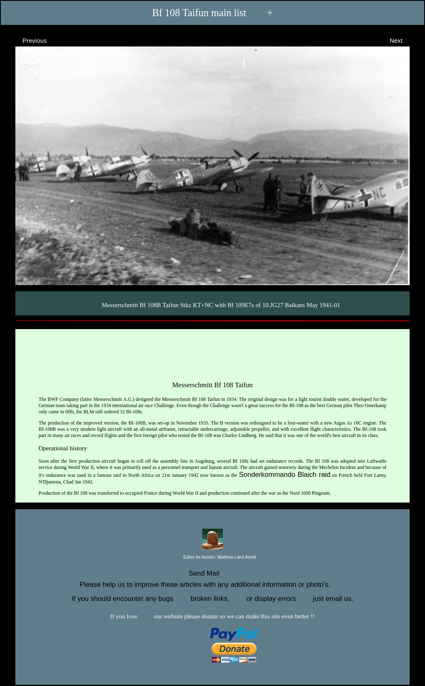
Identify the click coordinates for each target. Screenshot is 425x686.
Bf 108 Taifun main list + (212, 12)
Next (404, 40)
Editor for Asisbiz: (212, 557)
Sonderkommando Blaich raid (284, 474)
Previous (27, 40)
